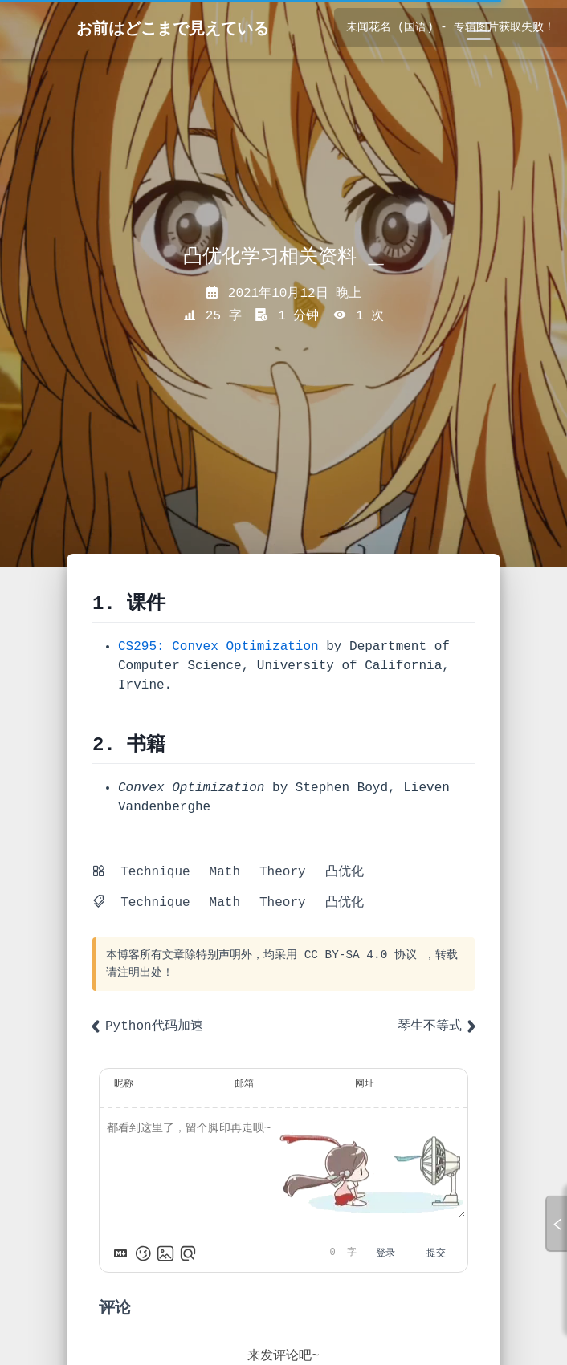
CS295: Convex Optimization (218, 647)
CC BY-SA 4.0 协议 (360, 955)
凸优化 (344, 872)
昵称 (123, 1084)
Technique (155, 872)
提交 (436, 1253)
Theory (282, 872)
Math (225, 872)
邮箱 (244, 1084)
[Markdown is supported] (120, 1253)
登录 (385, 1253)
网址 (364, 1084)
